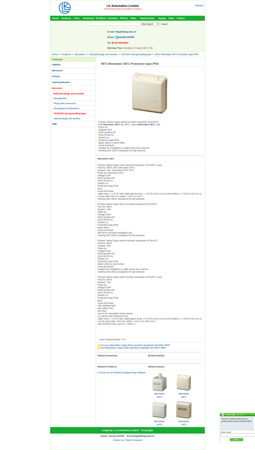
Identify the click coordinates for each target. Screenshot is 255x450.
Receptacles (60, 98)
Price (76, 18)
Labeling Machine (61, 82)
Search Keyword (134, 440)
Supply (162, 18)
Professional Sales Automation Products (122, 9)
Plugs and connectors (65, 103)
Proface (56, 76)
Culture (181, 18)
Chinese (199, 5)
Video (133, 18)
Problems (101, 18)
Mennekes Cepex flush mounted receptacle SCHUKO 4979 (140, 345)
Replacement (147, 18)
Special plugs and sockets (67, 118)
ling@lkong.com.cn (125, 31)
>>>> (123, 339)
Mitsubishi (57, 70)
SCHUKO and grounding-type (136, 54)
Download (88, 18)
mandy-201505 (126, 37)
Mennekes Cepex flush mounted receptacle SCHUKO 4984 (136, 347)
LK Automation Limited (123, 5)
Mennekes (80, 54)
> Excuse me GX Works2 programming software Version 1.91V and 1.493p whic (137, 372)
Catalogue (57, 59)
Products (66, 18)
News (171, 18)
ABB (54, 124)
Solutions (113, 18)
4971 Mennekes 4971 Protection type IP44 (176, 54)
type (111, 140)
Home (55, 18)
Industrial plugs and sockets (103, 54)
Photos (124, 18)
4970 (109, 167)
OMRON (56, 64)
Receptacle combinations (66, 108)
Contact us (118, 440)
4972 (109, 206)
